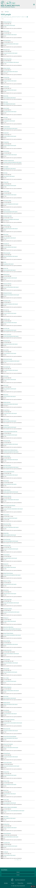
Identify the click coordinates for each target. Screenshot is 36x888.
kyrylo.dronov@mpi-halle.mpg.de (10, 154)
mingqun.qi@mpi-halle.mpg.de (10, 621)
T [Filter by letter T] (20, 16)
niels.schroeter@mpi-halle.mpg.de (10, 672)
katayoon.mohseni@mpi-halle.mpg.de (11, 499)
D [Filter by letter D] (4, 16)
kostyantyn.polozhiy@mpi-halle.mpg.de (11, 612)
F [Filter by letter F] (6, 16)
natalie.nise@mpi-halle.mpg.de (10, 535)
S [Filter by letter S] (19, 16)
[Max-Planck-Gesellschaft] (13, 880)
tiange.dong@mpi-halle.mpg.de (10, 145)
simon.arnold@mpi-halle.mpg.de (10, 34)
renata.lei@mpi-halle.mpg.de (9, 25)
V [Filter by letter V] (21, 16)
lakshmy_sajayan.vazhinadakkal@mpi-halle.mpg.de (14, 810)
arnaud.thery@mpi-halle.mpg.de (10, 775)
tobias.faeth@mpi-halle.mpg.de (10, 185)
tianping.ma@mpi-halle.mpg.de (10, 427)
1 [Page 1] (17, 859)
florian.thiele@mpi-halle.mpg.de (10, 784)
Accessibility (29, 883)
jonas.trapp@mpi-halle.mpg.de (10, 802)
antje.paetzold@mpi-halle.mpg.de (10, 558)
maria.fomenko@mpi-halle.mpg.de (10, 211)
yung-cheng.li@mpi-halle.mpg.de (10, 413)
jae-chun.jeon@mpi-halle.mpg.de (10, 322)
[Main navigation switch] (34, 4)
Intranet (18, 874)
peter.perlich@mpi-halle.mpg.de (10, 593)
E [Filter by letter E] (5, 16)
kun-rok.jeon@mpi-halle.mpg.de (10, 330)
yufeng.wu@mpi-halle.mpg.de (9, 855)
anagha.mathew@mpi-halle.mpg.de (11, 459)
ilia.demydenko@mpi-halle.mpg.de (10, 128)
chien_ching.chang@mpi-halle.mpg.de (11, 62)
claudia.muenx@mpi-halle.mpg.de (10, 518)
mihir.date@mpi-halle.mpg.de (9, 103)
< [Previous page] (16, 859)
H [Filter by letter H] (8, 16)
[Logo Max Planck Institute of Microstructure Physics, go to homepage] (16, 4)
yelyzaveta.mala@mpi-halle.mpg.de (11, 444)
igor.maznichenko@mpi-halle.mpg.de (11, 467)
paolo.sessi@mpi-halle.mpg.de (10, 698)
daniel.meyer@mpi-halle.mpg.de (10, 484)
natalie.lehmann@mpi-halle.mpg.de (11, 404)
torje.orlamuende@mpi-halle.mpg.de (11, 541)
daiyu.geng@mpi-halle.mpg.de (10, 237)
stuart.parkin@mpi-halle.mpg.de (10, 584)
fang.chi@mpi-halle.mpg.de (9, 176)
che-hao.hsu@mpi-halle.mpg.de (10, 313)
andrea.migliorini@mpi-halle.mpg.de (11, 491)
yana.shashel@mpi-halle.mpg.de (10, 713)
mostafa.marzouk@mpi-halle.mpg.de (11, 451)
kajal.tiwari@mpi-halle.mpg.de (10, 793)
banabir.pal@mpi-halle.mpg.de (10, 567)
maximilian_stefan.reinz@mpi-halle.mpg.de (12, 628)
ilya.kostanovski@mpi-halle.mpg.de (11, 370)
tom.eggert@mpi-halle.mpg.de (10, 168)
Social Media (4, 869)
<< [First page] (15, 859)
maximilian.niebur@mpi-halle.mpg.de (11, 527)
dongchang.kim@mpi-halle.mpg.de (10, 344)
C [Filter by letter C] (3, 16)
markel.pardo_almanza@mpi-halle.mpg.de (12, 575)
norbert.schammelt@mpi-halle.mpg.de (11, 653)
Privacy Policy (20, 883)
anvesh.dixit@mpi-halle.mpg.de (10, 136)
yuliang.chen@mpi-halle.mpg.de (10, 90)
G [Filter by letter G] (7, 16)
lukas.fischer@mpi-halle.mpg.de (10, 194)
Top (34, 880)
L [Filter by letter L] (11, 16)
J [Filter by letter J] (9, 16)
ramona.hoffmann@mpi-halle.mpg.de (11, 287)
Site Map (6, 883)
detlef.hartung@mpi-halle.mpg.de (10, 277)
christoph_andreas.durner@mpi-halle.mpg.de (12, 162)
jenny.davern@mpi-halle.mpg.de (10, 111)
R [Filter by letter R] (18, 16)
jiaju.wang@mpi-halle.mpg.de (9, 818)
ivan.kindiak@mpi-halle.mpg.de (10, 353)
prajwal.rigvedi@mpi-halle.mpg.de (10, 434)
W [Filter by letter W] (22, 16)
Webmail (18, 872)
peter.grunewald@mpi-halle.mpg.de (11, 256)
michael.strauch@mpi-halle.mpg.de (11, 756)
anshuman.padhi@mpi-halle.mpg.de (11, 548)
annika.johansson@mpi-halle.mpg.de (11, 336)
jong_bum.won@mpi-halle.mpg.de (10, 846)
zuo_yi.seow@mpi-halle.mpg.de (10, 681)
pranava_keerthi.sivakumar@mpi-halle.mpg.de (13, 722)
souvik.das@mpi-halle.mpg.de (10, 97)
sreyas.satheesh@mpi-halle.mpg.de (11, 644)
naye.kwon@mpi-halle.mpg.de (10, 396)
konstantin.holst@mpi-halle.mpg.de (11, 304)
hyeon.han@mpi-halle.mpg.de (9, 270)
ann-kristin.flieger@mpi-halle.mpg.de (11, 204)
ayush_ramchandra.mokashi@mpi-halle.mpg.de (13, 508)
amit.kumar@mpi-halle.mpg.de (10, 379)
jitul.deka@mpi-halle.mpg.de (9, 120)
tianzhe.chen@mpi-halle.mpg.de (10, 80)
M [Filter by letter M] (12, 16)
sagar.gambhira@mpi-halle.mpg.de (11, 228)
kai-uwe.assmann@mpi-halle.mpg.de (11, 43)
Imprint (12, 883)
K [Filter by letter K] (10, 16)
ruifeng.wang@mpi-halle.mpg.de (10, 827)
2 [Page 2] (18, 859)
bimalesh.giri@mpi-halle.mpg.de (10, 247)
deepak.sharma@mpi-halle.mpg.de (10, 704)
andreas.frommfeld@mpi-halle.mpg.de (11, 219)
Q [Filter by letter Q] (17, 16)
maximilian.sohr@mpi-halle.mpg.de (11, 730)
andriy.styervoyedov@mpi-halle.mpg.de (11, 766)
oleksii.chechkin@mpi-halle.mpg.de (11, 71)
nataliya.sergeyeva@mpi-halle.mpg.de (11, 690)
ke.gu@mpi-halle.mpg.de (8, 264)
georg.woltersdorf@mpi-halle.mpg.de (11, 836)
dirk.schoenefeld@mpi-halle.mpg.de (11, 662)
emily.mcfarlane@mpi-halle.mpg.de (11, 474)
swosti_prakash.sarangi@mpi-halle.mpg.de (12, 635)
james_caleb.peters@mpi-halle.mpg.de (11, 602)
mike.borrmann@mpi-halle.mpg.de (10, 53)
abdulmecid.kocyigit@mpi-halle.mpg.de (11, 361)
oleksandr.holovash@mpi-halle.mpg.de (11, 294)
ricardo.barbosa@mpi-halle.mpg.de (11, 738)
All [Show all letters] (27, 16)
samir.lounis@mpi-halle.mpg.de (10, 421)
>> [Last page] (20, 859)
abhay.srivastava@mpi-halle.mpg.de (11, 747)
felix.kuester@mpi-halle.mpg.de (10, 388)
